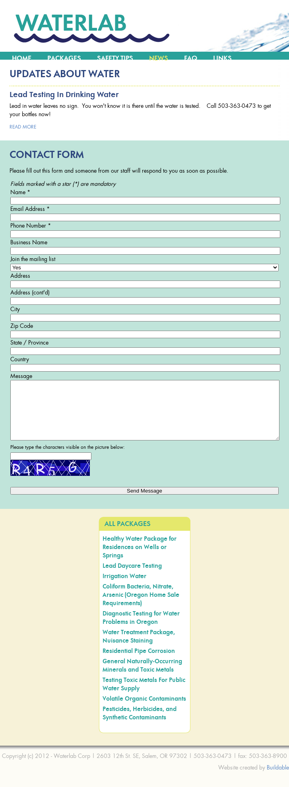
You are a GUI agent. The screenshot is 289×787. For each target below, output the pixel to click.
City (15, 309)
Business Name (28, 242)
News (158, 58)
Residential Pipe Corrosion (139, 663)
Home (21, 58)
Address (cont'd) (30, 292)
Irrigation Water (124, 588)
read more (23, 126)
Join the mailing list (32, 259)
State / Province (29, 342)
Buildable (278, 779)
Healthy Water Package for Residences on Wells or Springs (140, 559)
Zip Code (21, 325)
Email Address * (30, 208)
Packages (64, 58)
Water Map (30, 66)
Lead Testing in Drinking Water (64, 95)
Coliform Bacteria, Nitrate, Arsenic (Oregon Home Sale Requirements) (141, 607)
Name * (20, 192)
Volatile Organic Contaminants (144, 710)
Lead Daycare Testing (132, 578)
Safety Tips (115, 58)
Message (21, 376)
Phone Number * (30, 225)
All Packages (128, 536)
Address (20, 275)
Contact (79, 66)
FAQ (190, 58)
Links (222, 58)
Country (19, 359)
